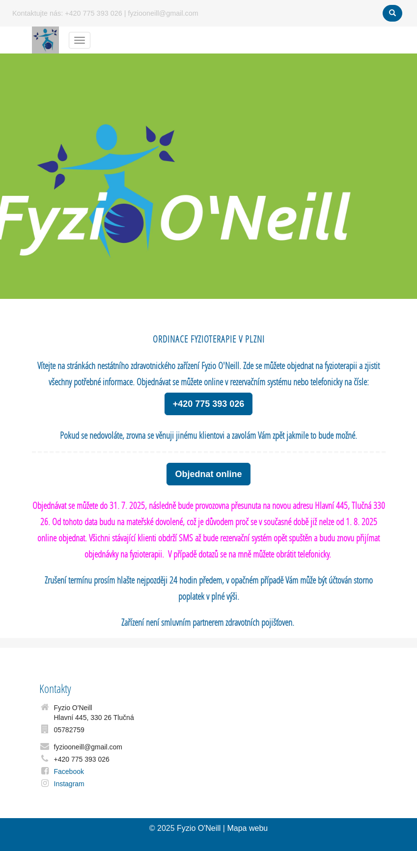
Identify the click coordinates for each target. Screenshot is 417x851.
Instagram (69, 784)
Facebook (69, 771)
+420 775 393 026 (209, 404)
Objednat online (208, 474)
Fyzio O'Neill (199, 828)
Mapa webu (247, 828)
